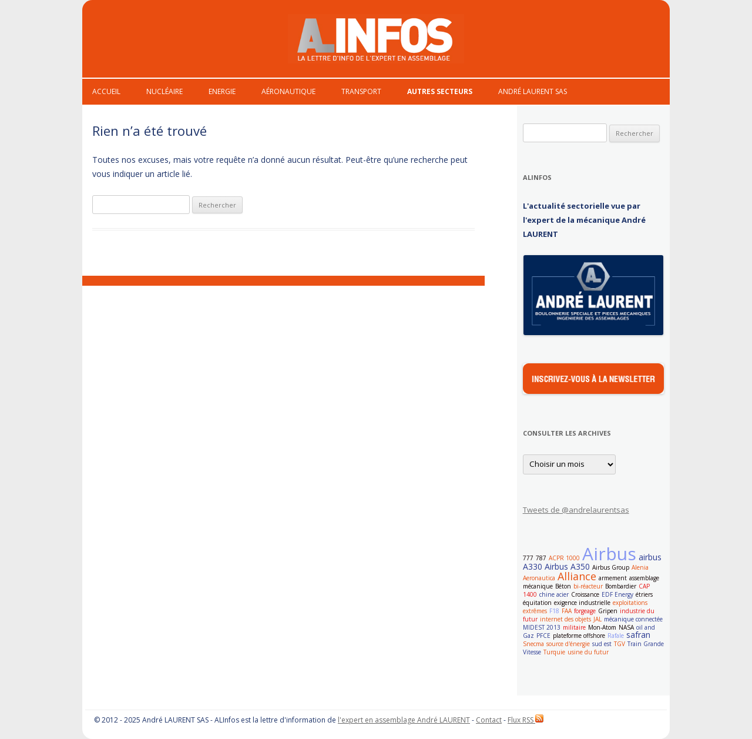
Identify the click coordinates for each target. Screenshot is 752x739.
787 (541, 558)
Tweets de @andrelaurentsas (576, 509)
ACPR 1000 (564, 558)
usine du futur (588, 652)
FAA (567, 611)
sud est (602, 644)
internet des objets (565, 619)
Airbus (609, 553)
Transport (361, 91)
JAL (597, 619)
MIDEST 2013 (541, 627)
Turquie (554, 652)
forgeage (585, 611)
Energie (222, 91)
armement (613, 578)
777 (528, 558)
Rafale (615, 635)
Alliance (577, 576)
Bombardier (620, 586)
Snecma (533, 644)
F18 (554, 611)
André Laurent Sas (532, 91)
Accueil (106, 91)
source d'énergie (568, 644)
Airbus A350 (567, 566)
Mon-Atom (602, 627)
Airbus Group (610, 567)
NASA (626, 627)
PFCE (543, 635)
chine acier (554, 594)
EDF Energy (617, 594)
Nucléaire (164, 91)
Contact (489, 720)
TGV (619, 644)
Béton (563, 586)
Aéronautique (288, 91)
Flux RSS (525, 720)
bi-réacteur (588, 586)
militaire (574, 627)
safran (638, 634)
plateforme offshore (579, 635)
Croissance (585, 594)
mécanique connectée (633, 619)
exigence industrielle (582, 602)
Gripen (607, 611)
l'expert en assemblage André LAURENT (404, 720)
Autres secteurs (439, 91)
